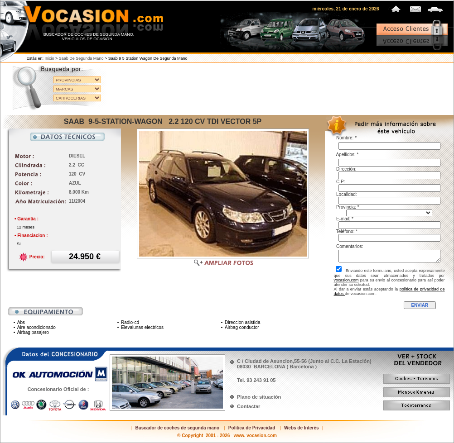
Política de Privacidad (251, 427)
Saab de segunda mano (81, 58)
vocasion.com (346, 280)
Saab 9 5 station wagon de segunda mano (148, 58)
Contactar (248, 406)
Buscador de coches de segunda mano (177, 427)
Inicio (49, 58)
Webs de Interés (301, 427)
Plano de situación (259, 397)
